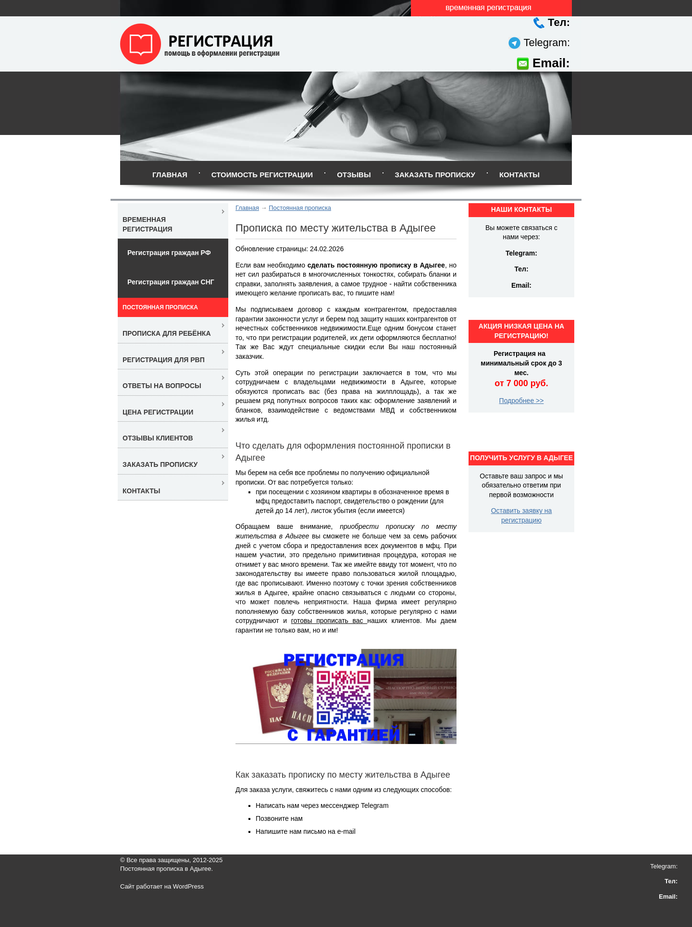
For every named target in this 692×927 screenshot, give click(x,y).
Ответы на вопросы (162, 386)
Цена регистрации (158, 412)
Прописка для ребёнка (167, 333)
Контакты (519, 175)
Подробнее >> (521, 400)
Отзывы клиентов (158, 438)
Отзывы (354, 175)
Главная (169, 175)
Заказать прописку (435, 175)
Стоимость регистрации (262, 175)
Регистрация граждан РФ (169, 252)
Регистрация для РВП (164, 360)
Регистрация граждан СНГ (170, 282)
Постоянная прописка (300, 207)
